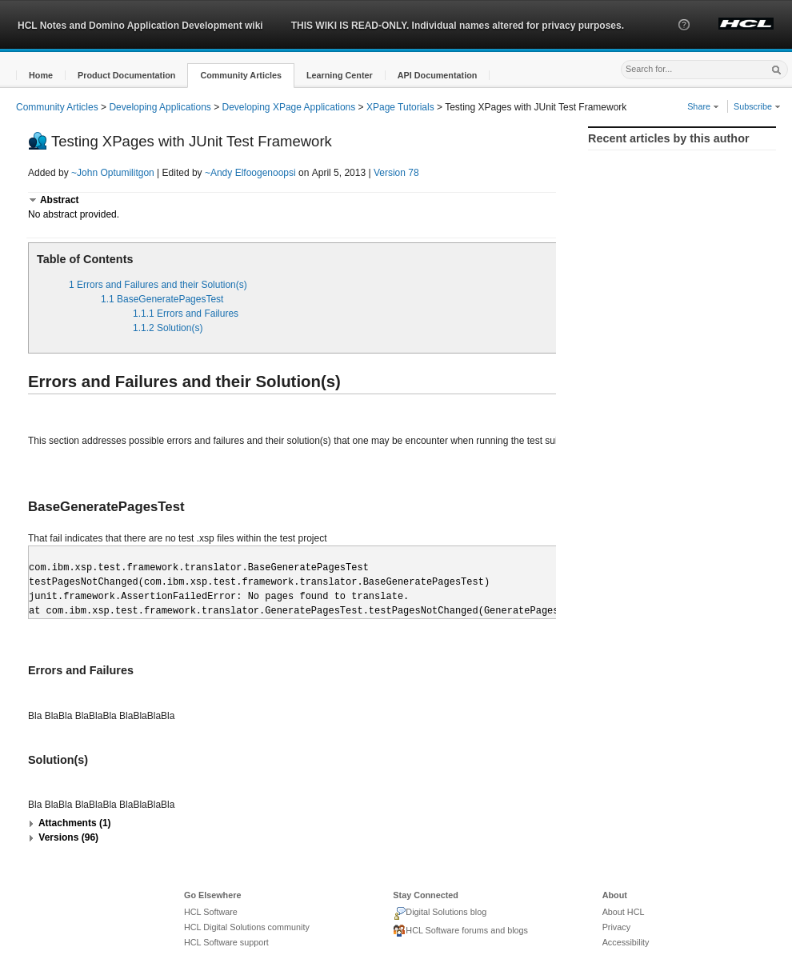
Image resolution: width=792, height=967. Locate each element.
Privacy (616, 927)
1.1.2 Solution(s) (167, 328)
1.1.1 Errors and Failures (185, 313)
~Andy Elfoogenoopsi (250, 172)
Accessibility (626, 942)
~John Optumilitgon (112, 172)
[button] (684, 39)
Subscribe (757, 106)
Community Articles (57, 107)
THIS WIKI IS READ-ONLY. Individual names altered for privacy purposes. (457, 25)
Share (703, 106)
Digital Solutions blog (439, 913)
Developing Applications (159, 107)
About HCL (623, 912)
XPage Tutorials (400, 107)
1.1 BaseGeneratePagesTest (162, 299)
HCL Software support (226, 942)
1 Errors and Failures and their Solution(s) (158, 284)
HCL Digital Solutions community (247, 927)
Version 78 (396, 172)
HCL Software (211, 912)
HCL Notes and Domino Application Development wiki (140, 25)
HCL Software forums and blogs (460, 931)
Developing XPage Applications (289, 107)
